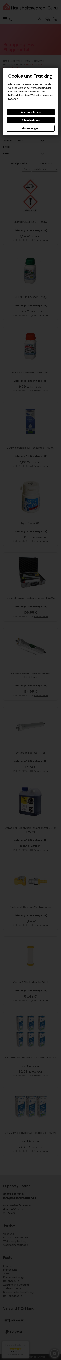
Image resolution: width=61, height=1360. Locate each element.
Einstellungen (30, 128)
